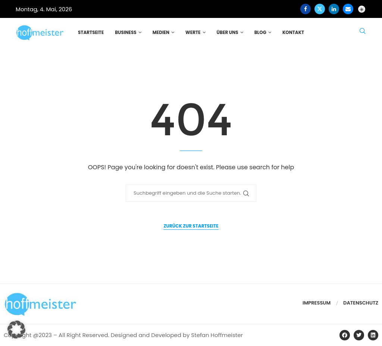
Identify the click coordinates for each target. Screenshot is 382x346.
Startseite (91, 32)
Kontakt (293, 32)
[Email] (348, 9)
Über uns (227, 32)
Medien (161, 32)
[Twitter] (319, 9)
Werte (193, 32)
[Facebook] (305, 9)
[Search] (362, 32)
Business (126, 32)
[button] (16, 329)
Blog (260, 32)
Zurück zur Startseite (190, 226)
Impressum (317, 302)
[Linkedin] (334, 9)
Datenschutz (360, 302)
